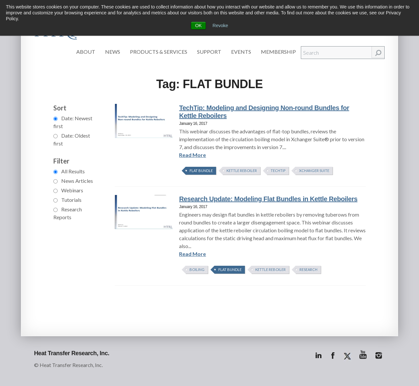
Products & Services (158, 51)
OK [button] (198, 25)
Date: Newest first (72, 122)
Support (209, 51)
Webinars (68, 190)
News (112, 51)
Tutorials (67, 200)
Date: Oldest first (71, 139)
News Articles (73, 181)
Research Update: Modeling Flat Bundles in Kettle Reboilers (268, 199)
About (85, 51)
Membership (278, 51)
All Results (69, 171)
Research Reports (67, 213)
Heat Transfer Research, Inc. (71, 353)
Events (241, 51)
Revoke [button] (220, 25)
